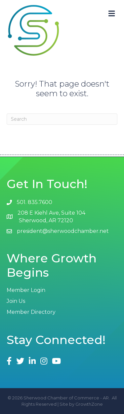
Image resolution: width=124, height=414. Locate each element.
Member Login (26, 290)
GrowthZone (89, 404)
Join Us (16, 301)
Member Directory (31, 312)
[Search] (62, 119)
